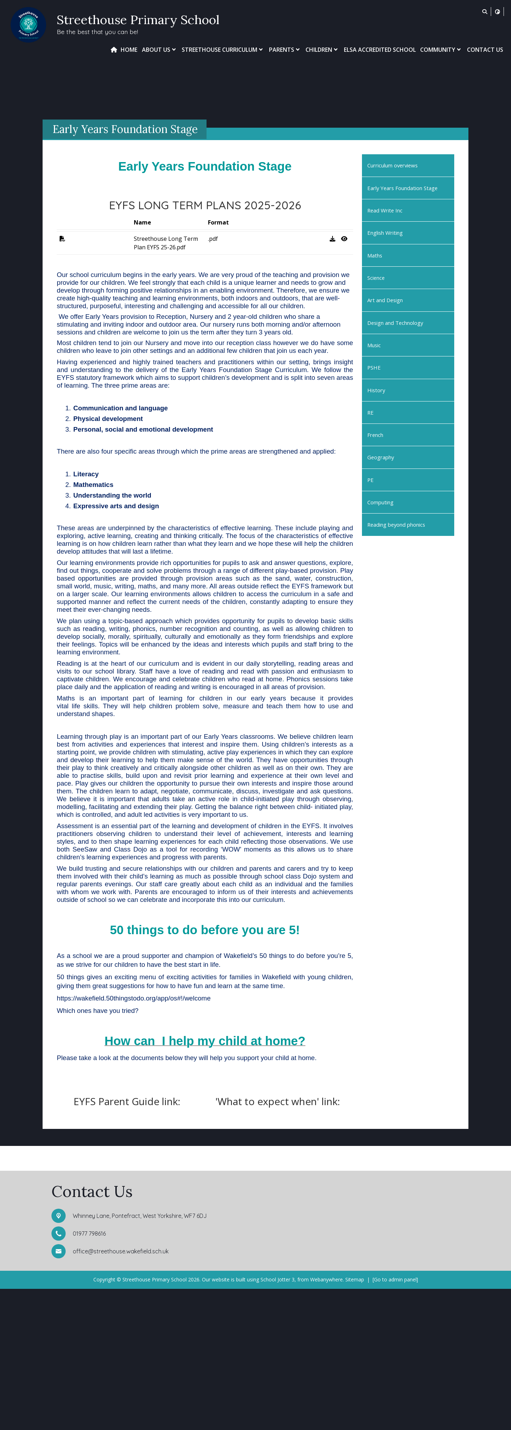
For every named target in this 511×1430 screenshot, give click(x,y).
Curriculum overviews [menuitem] (392, 165)
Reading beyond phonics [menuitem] (396, 524)
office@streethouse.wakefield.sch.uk (121, 1392)
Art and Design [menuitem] (385, 300)
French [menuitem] (375, 434)
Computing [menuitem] (380, 502)
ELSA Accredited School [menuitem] (380, 50)
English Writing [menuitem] (385, 232)
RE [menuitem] (370, 412)
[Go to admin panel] (395, 1420)
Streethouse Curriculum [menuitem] (223, 49)
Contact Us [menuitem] (485, 50)
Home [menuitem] (129, 50)
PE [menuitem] (370, 479)
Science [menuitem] (376, 277)
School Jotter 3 (277, 1420)
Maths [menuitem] (374, 255)
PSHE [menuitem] (374, 367)
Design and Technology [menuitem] (395, 322)
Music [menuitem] (374, 345)
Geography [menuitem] (380, 457)
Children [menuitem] (322, 49)
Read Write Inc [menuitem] (384, 210)
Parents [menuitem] (285, 49)
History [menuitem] (376, 390)
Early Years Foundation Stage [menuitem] (402, 188)
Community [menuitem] (441, 49)
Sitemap (354, 1420)
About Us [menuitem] (159, 49)
